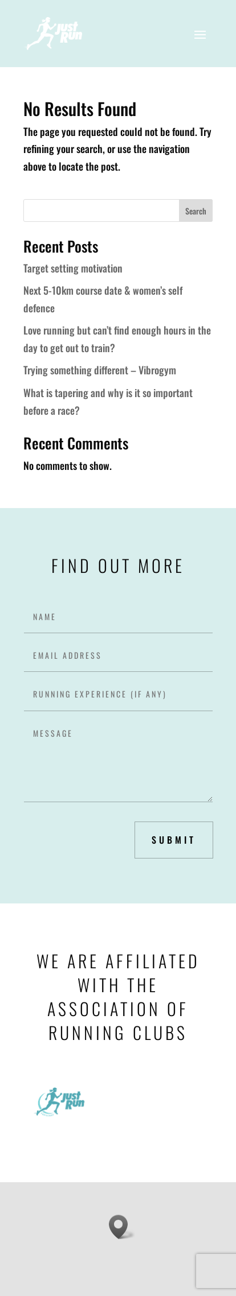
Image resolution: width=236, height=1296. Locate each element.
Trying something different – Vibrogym (99, 369)
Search (195, 211)
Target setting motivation (73, 268)
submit (174, 840)
